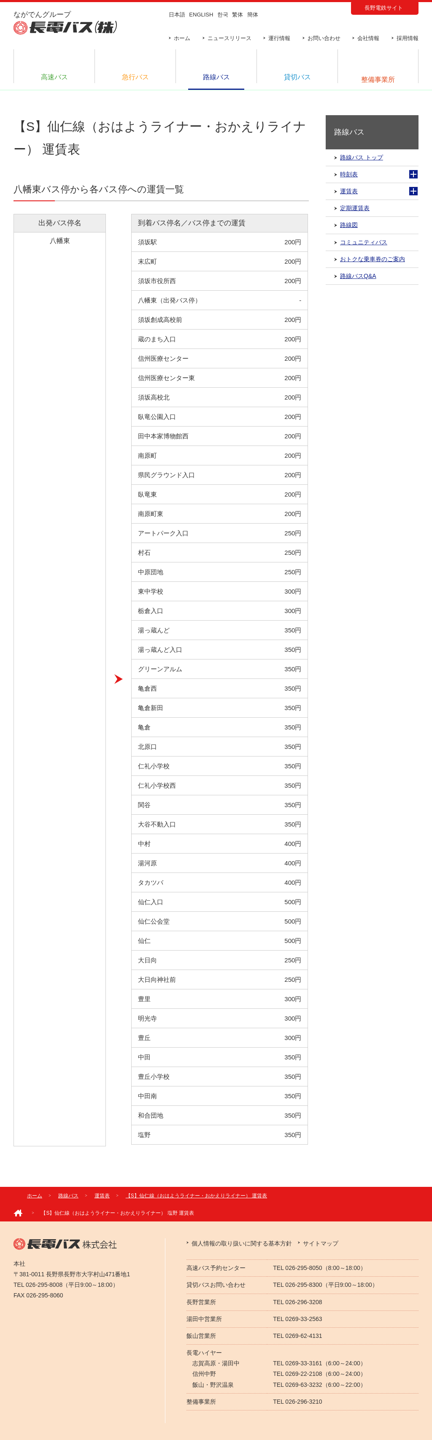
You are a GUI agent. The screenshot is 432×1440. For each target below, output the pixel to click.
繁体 (237, 14)
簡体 (252, 14)
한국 (222, 14)
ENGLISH (201, 14)
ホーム (182, 38)
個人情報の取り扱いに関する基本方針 (242, 1243)
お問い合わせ (324, 38)
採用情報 (407, 38)
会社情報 (368, 38)
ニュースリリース (229, 38)
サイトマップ (320, 1243)
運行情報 (279, 38)
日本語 (177, 14)
